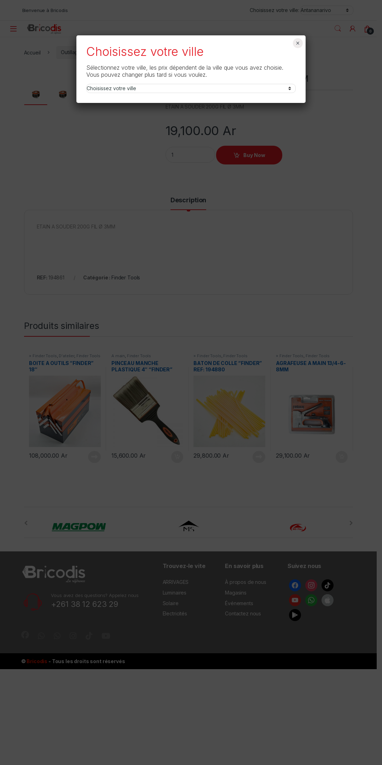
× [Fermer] (298, 43)
